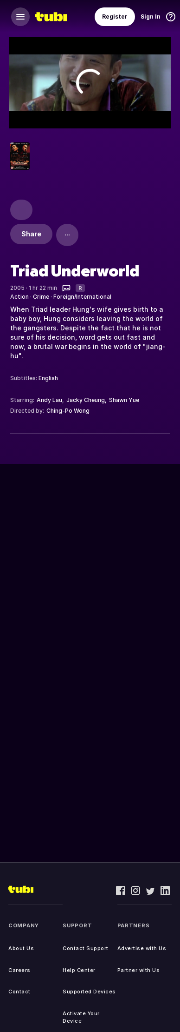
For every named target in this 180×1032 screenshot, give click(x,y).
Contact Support (86, 948)
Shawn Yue (124, 399)
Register (115, 16)
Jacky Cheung (85, 399)
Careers (19, 970)
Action (19, 296)
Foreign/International (82, 296)
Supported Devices (89, 991)
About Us (21, 948)
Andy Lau (49, 399)
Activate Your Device (81, 1017)
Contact (19, 991)
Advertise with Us (142, 948)
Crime (41, 296)
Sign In (151, 16)
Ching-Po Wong (68, 410)
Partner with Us (138, 970)
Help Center (79, 970)
